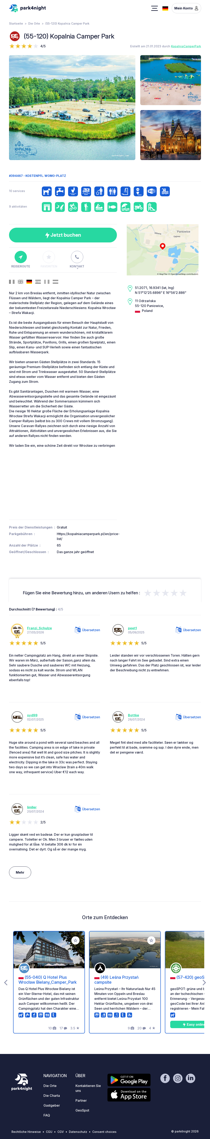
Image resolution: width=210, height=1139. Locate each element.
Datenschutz (78, 1131)
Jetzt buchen (63, 235)
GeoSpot (82, 1110)
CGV (60, 1131)
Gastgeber (51, 1105)
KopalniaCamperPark (186, 46)
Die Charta (51, 1096)
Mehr (20, 872)
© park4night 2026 (185, 1131)
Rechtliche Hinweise (26, 1131)
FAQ (46, 1115)
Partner (81, 1100)
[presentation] (5, 982)
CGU (49, 1131)
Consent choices (104, 1131)
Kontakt (77, 259)
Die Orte (34, 23)
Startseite (16, 23)
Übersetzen (87, 630)
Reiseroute (20, 259)
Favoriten (49, 259)
